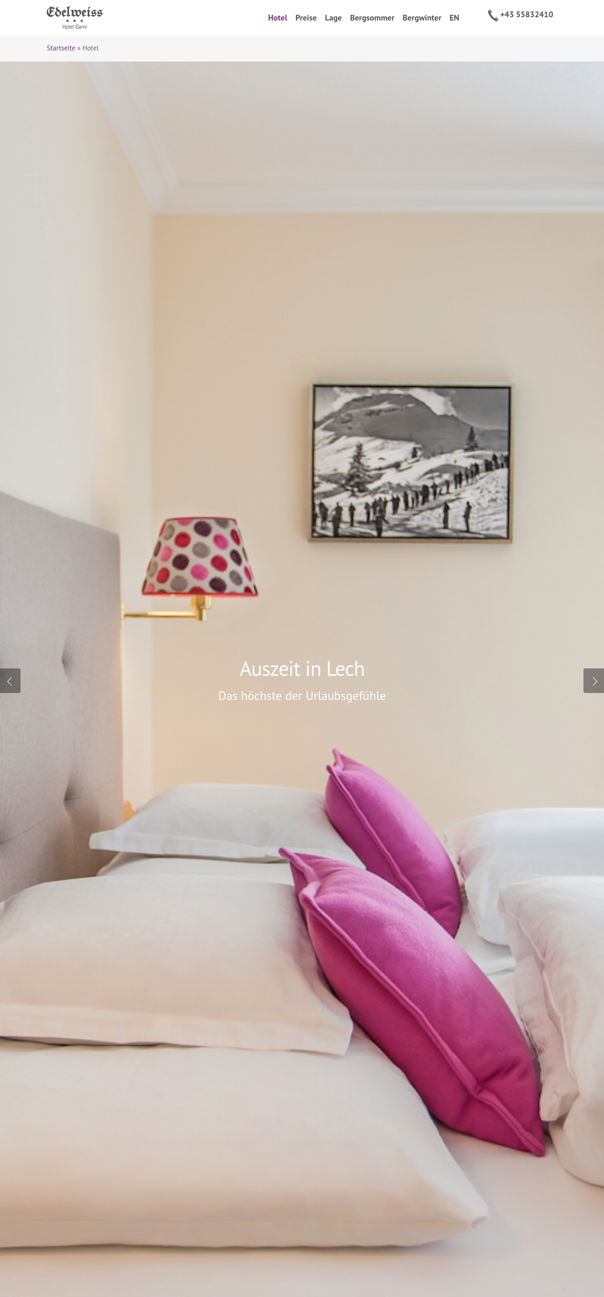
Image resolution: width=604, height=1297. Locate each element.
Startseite (61, 47)
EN (454, 17)
